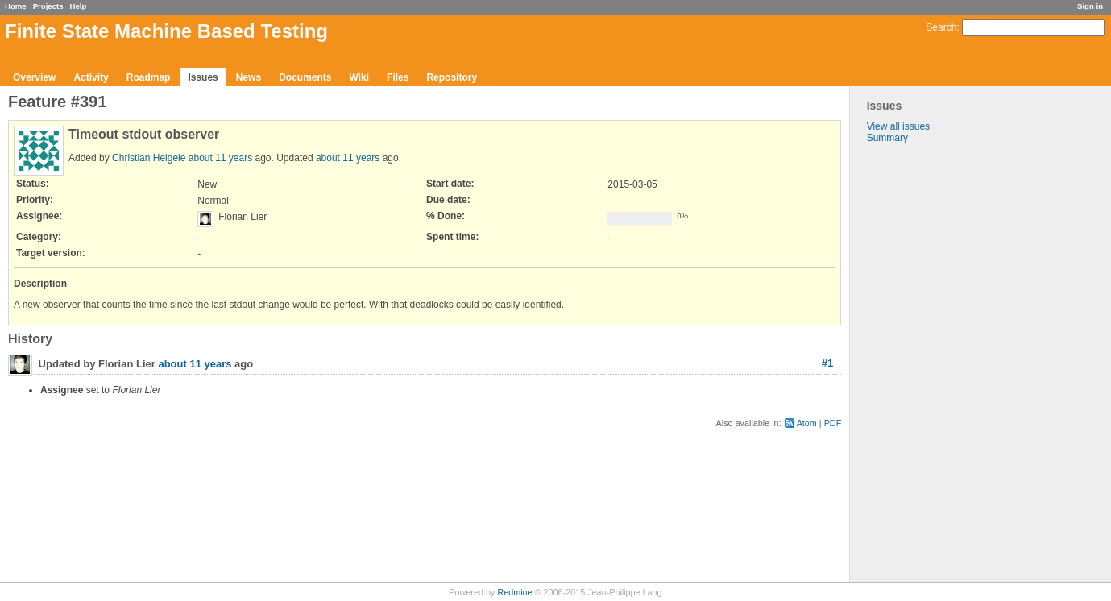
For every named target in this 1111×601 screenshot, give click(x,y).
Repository (451, 77)
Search (941, 27)
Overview (34, 77)
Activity (90, 77)
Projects (48, 6)
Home (16, 6)
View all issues (898, 126)
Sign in (1090, 6)
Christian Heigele (148, 158)
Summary (887, 137)
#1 (827, 363)
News (248, 77)
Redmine (514, 592)
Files (397, 77)
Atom (807, 423)
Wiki (359, 77)
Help (78, 6)
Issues (203, 77)
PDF (833, 423)
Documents (305, 77)
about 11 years (220, 158)
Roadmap (148, 77)
